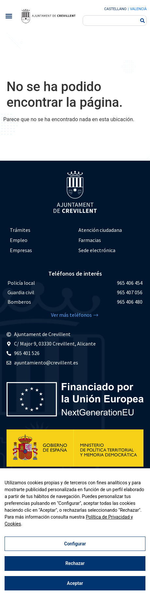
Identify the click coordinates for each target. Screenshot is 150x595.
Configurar (75, 543)
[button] (8, 16)
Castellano (115, 9)
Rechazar (75, 563)
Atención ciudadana (100, 230)
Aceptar (75, 583)
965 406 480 (129, 301)
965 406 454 (129, 283)
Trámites (20, 230)
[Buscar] (142, 20)
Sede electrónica (96, 250)
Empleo (18, 240)
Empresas (21, 250)
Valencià (138, 9)
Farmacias (89, 240)
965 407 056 (129, 292)
